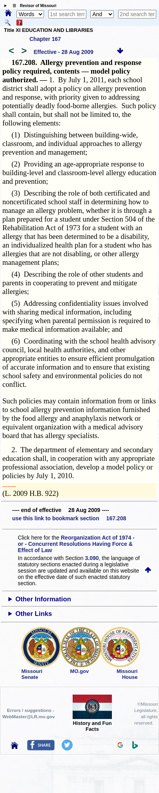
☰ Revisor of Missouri (33, 6)
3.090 (92, 558)
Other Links (33, 613)
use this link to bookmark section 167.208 (69, 518)
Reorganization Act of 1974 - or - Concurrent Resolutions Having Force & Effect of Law (76, 543)
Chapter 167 (45, 39)
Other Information (43, 599)
